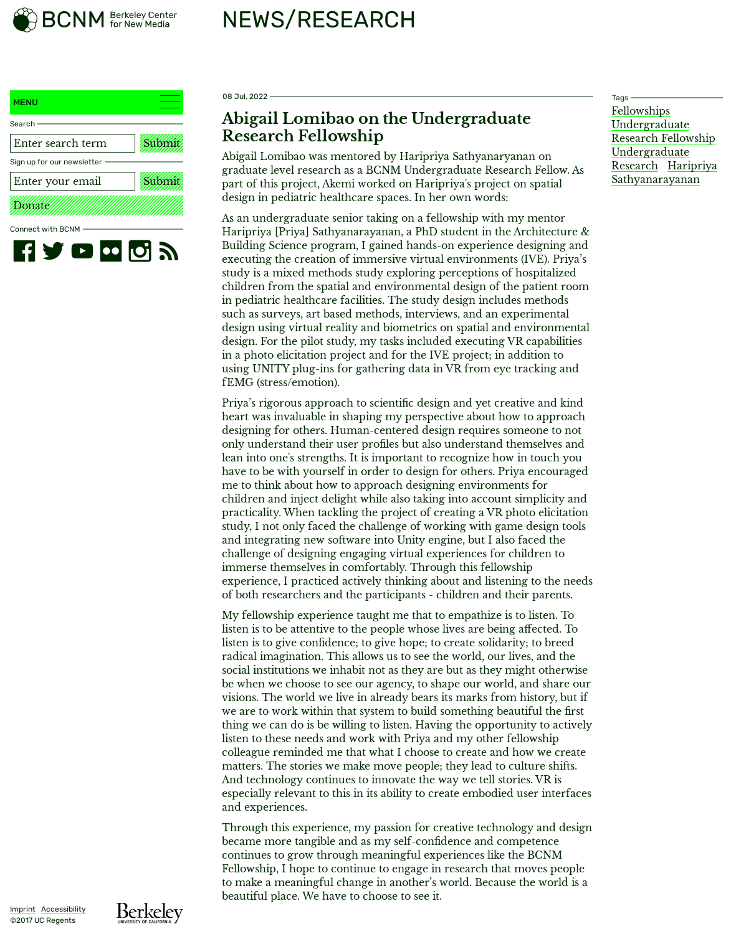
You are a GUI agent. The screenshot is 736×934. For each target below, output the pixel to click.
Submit (161, 143)
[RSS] (169, 251)
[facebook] (24, 251)
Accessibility (63, 909)
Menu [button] (96, 101)
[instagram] (139, 251)
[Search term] (72, 143)
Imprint (23, 909)
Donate (31, 205)
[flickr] (111, 251)
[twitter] (53, 251)
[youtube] (82, 251)
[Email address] (72, 181)
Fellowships (640, 111)
